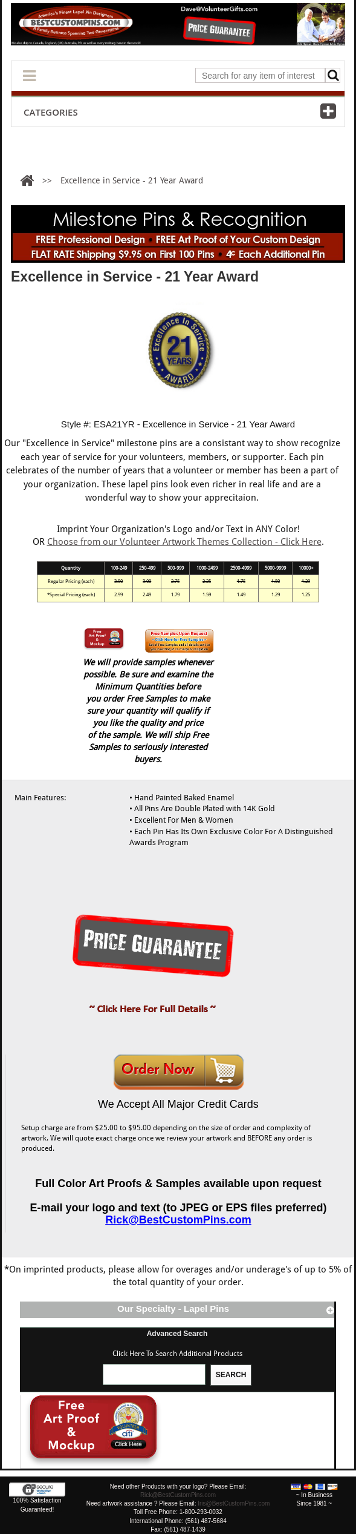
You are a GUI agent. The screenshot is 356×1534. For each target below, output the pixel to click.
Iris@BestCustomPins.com (234, 1503)
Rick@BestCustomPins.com (178, 1220)
